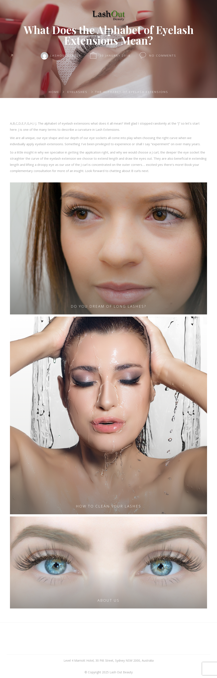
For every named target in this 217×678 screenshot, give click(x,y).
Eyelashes (77, 92)
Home (54, 92)
